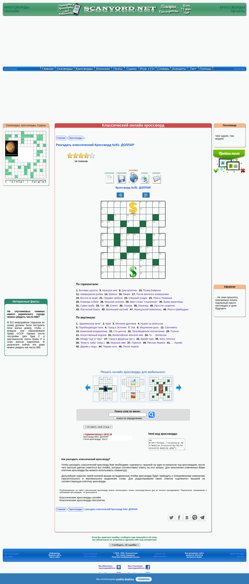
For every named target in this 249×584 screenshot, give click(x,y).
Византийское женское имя (128, 335)
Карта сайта (55, 559)
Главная (61, 138)
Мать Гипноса (167, 339)
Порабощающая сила (91, 327)
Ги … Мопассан (158, 335)
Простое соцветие (164, 305)
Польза (175, 331)
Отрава (128, 305)
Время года (147, 339)
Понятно (143, 579)
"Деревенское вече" (90, 323)
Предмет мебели (113, 298)
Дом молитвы (129, 290)
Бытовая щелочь (88, 290)
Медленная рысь (149, 327)
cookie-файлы (125, 579)
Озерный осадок (138, 298)
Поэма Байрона (152, 290)
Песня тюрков (131, 346)
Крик (108, 323)
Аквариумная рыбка (91, 294)
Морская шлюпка (114, 301)
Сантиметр (171, 327)
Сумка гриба (87, 305)
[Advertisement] (124, 40)
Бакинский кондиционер (93, 331)
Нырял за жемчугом (152, 323)
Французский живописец (147, 309)
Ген (102, 305)
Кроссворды (75, 138)
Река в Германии (162, 298)
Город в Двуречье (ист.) (122, 339)
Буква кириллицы (173, 301)
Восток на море (89, 298)
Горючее (136, 342)
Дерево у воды (88, 346)
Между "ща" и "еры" (91, 339)
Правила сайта (54, 557)
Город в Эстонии (117, 327)
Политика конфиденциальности (125, 559)
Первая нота (110, 346)
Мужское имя (109, 290)
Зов (133, 327)
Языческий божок (90, 309)
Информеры (54, 555)
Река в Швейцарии (178, 309)
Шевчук (113, 294)
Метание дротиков (125, 323)
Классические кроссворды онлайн (80, 499)
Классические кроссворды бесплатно (82, 502)
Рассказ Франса (156, 342)
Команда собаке (89, 301)
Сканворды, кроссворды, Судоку (26, 125)
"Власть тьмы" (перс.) (92, 342)
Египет (114, 305)
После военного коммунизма (152, 294)
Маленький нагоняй (117, 309)
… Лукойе (176, 342)
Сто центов (119, 331)
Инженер (143, 305)
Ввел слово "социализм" (144, 301)
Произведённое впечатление (148, 331)
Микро (126, 294)
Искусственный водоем (93, 335)
